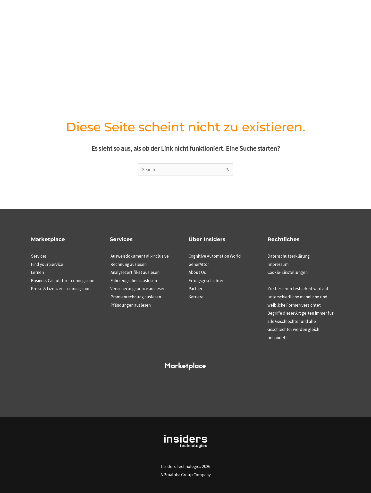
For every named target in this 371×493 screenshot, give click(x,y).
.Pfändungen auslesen (130, 305)
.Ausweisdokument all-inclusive (139, 256)
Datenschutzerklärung (288, 256)
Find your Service (47, 264)
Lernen (37, 272)
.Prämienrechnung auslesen (135, 297)
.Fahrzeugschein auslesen (133, 280)
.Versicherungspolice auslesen (137, 288)
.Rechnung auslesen (128, 264)
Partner (196, 288)
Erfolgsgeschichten (206, 280)
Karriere (196, 297)
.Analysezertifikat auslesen (134, 272)
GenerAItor (199, 264)
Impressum (278, 264)
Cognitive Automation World (215, 256)
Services (39, 256)
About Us (197, 272)
